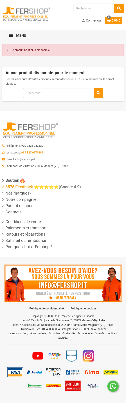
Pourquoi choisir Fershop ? (28, 246)
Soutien (12, 180)
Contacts (13, 212)
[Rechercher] (99, 8)
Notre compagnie (20, 199)
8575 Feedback (19, 186)
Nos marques (17, 193)
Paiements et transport (26, 228)
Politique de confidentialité (46, 308)
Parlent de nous (19, 205)
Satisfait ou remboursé (25, 240)
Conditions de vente (23, 221)
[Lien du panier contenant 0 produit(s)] (113, 20)
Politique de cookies (83, 308)
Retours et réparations (25, 234)
